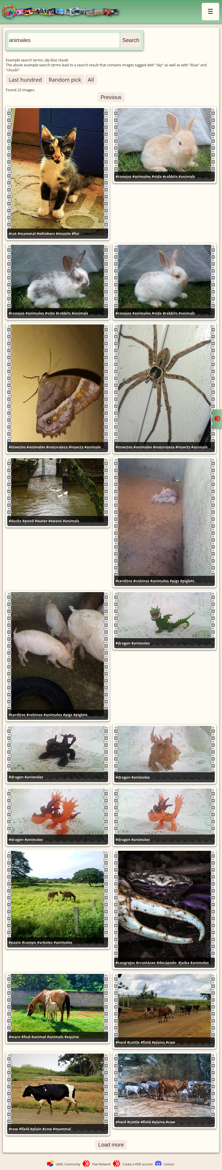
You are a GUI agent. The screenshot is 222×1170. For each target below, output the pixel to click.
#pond (28, 521)
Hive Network (101, 1164)
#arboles (45, 942)
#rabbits (169, 176)
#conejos (124, 176)
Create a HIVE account (138, 1164)
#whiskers (46, 233)
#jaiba (183, 962)
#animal (39, 1036)
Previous (111, 97)
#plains (158, 1042)
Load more (111, 1145)
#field (145, 1042)
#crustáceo (146, 962)
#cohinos (141, 580)
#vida (157, 176)
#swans (55, 521)
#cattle (133, 1042)
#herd (121, 1042)
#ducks (15, 521)
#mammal (26, 233)
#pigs (174, 580)
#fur (75, 233)
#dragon (123, 643)
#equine (71, 1036)
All (91, 79)
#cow (170, 1042)
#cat (12, 233)
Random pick (65, 79)
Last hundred (25, 79)
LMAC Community (68, 1164)
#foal (26, 1036)
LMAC (63, 12)
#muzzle (63, 233)
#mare (15, 1036)
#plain (35, 1129)
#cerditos (124, 580)
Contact (169, 1164)
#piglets (187, 580)
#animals (187, 176)
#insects (76, 447)
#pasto (15, 942)
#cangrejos (125, 962)
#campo (29, 942)
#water (41, 521)
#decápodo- (167, 962)
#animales (141, 176)
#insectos (17, 447)
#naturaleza (57, 447)
